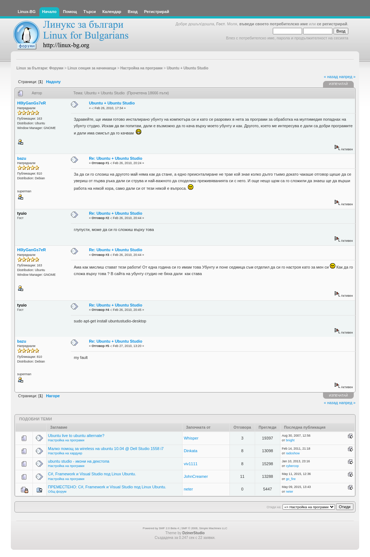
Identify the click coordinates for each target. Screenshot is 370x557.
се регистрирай (332, 24)
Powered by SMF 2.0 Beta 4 (161, 528)
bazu (21, 158)
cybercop (292, 466)
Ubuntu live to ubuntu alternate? (76, 435)
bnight (290, 440)
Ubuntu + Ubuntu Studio (112, 103)
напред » (347, 76)
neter (188, 489)
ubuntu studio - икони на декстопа (78, 461)
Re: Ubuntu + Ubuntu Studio (115, 158)
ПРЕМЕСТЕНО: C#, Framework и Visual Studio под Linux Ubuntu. (107, 487)
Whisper (191, 438)
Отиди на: (274, 507)
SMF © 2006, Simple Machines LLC (204, 528)
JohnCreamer (196, 476)
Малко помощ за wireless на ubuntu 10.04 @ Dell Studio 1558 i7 (106, 448)
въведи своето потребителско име (273, 24)
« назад (331, 76)
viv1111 (191, 464)
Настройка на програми (66, 440)
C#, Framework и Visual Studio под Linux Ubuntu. (92, 474)
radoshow (293, 453)
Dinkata (190, 451)
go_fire (291, 479)
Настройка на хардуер (65, 453)
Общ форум (57, 491)
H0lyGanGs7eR (31, 103)
